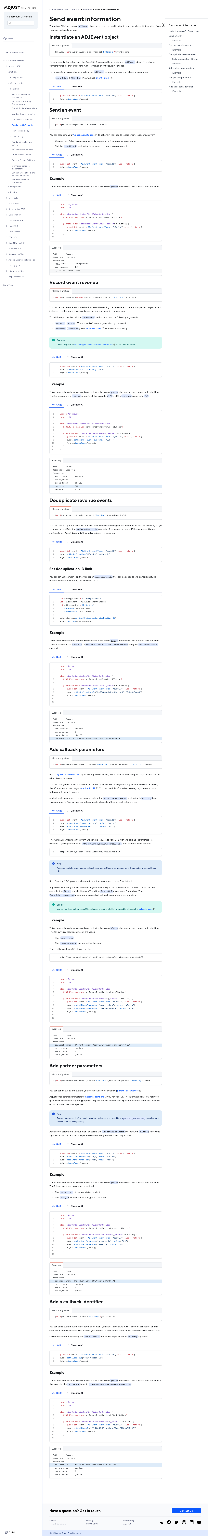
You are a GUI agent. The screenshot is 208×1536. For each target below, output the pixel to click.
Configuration (16, 77)
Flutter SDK (14, 203)
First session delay (20, 131)
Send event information (23, 125)
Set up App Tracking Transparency (21, 102)
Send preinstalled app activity (22, 143)
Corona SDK (14, 232)
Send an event (176, 35)
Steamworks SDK (16, 254)
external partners (96, 1096)
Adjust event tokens (85, 135)
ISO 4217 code (95, 328)
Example (176, 40)
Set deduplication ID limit (185, 59)
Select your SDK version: (19, 16)
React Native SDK (17, 209)
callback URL (90, 788)
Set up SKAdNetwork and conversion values (23, 174)
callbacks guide (147, 909)
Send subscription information (20, 181)
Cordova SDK (15, 215)
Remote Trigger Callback (23, 160)
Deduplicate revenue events (183, 54)
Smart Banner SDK (17, 243)
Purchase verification (21, 154)
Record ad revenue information (21, 95)
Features (14, 89)
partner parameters (129, 1090)
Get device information (22, 119)
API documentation (15, 52)
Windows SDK (15, 248)
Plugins (13, 192)
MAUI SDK (13, 226)
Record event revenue (180, 45)
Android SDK (15, 66)
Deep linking (17, 136)
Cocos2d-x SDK (16, 220)
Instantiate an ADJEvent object (185, 31)
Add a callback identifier (181, 86)
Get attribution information (24, 108)
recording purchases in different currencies (95, 344)
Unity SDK (13, 198)
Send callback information (24, 114)
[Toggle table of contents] (163, 25)
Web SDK (13, 237)
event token (104, 77)
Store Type (8, 285)
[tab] (56, 86)
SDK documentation (15, 60)
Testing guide (15, 265)
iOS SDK (12, 72)
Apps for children (17, 277)
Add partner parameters (181, 77)
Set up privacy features (22, 149)
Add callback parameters (181, 68)
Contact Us (186, 1510)
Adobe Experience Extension (22, 260)
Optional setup (17, 83)
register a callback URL (70, 774)
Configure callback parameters (20, 167)
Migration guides (16, 271)
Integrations (15, 186)
